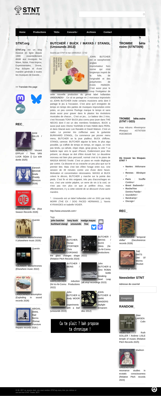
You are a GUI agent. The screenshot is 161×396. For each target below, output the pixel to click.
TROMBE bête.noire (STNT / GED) (132, 120)
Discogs (130, 201)
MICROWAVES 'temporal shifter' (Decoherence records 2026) (132, 240)
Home (22, 32)
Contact (108, 32)
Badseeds (139, 185)
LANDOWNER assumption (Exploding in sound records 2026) (29, 297)
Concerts (73, 32)
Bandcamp (131, 198)
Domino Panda (133, 191)
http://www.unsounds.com (64, 211)
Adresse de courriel (129, 284)
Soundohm (131, 195)
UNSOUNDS (57, 97)
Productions (39, 32)
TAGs (56, 33)
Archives (91, 33)
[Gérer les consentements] (154, 389)
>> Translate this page (26, 87)
